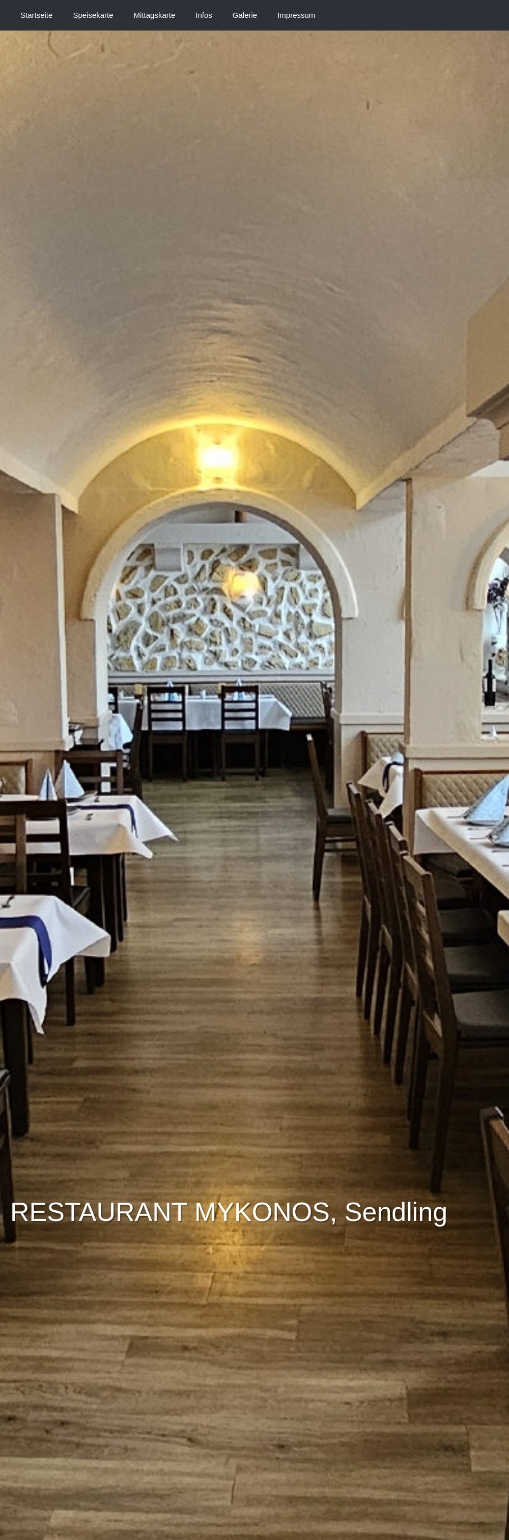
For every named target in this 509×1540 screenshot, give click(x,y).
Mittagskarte (155, 15)
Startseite (36, 15)
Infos (203, 15)
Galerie (245, 15)
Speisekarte (93, 15)
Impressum (296, 15)
